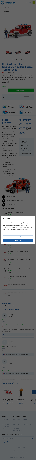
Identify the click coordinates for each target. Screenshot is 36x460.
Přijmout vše (18, 240)
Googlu (15, 227)
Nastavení (18, 237)
